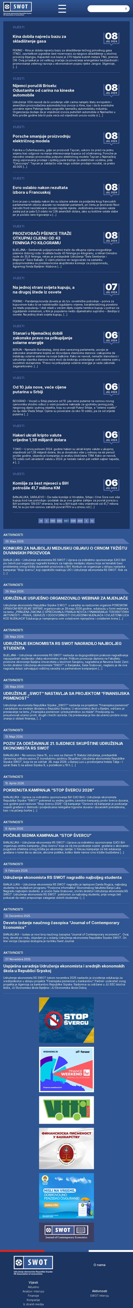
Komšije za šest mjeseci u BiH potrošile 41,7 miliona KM (40, 485)
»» (92, 520)
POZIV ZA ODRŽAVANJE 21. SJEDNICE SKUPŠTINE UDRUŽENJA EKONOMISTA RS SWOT (63, 746)
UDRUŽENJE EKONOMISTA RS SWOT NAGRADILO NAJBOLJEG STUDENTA (62, 646)
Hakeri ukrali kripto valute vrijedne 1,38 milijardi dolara (39, 437)
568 (73, 520)
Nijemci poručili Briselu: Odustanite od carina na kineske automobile (43, 90)
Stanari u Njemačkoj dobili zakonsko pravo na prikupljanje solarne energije (42, 338)
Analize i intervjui (33, 1291)
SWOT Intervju (99, 1295)
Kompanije (33, 1300)
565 (53, 520)
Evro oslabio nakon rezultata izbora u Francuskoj (40, 190)
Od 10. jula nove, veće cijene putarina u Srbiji (39, 389)
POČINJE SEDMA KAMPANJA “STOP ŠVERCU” (47, 835)
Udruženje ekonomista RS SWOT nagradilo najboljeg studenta (62, 877)
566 (59, 520)
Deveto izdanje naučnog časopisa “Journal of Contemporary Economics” (61, 925)
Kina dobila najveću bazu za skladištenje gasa (39, 39)
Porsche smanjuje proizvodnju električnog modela (41, 138)
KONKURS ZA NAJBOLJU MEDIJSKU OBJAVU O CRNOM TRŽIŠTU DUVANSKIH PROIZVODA (65, 550)
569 (80, 520)
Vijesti (33, 1282)
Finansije (33, 1295)
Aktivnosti (13, 535)
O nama (100, 1265)
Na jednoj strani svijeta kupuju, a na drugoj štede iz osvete (44, 289)
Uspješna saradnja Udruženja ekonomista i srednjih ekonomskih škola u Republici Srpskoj (64, 968)
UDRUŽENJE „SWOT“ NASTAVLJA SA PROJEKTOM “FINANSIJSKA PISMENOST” (66, 696)
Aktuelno (33, 1287)
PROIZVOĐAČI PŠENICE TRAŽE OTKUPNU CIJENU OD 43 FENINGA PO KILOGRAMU (42, 238)
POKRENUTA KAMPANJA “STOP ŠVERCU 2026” (48, 790)
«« (41, 520)
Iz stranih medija (33, 1304)
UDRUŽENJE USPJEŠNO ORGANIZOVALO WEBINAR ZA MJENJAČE (65, 598)
